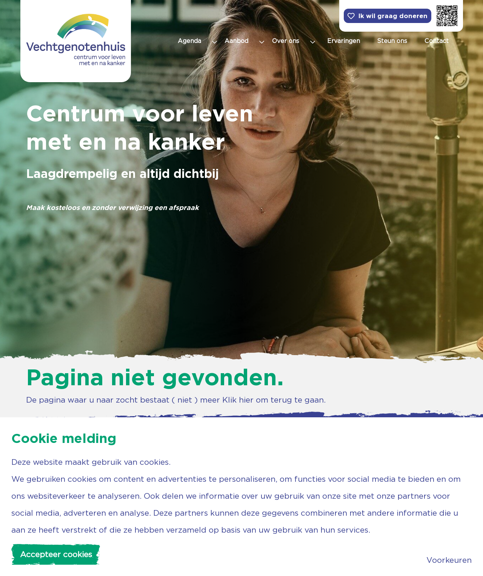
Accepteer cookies (56, 554)
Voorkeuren (449, 560)
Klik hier (238, 399)
